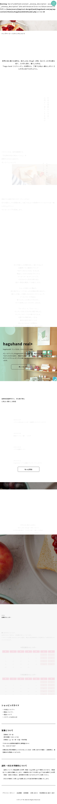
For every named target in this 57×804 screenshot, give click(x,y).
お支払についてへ (9, 709)
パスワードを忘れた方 (10, 717)
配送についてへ (8, 712)
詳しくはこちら (23, 367)
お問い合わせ (34, 793)
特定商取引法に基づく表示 (47, 793)
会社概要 (19, 793)
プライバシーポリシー (8, 793)
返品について (8, 714)
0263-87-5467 (11, 746)
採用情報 (25, 793)
